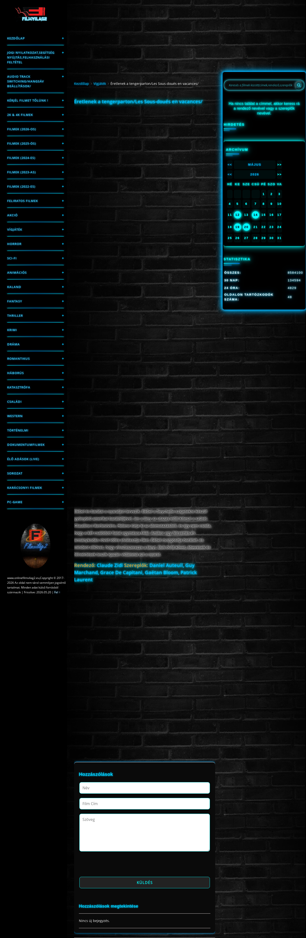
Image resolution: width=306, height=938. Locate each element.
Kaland (14, 287)
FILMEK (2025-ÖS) (21, 143)
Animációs (17, 272)
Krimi (12, 330)
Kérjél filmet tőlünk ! (27, 100)
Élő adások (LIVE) (23, 459)
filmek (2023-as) (21, 172)
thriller (15, 315)
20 (246, 227)
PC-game (14, 502)
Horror (14, 244)
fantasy (14, 301)
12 (237, 215)
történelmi (17, 430)
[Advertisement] (144, 139)
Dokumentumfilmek (26, 444)
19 (237, 227)
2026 (254, 174)
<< (230, 164)
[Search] (299, 85)
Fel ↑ (57, 592)
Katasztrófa (18, 387)
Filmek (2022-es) (21, 186)
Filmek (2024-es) (21, 158)
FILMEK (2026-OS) (21, 129)
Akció (12, 215)
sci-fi (12, 258)
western (15, 416)
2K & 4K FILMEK (20, 115)
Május (255, 164)
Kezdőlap (16, 38)
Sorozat (14, 473)
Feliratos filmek (22, 201)
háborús (15, 373)
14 (255, 215)
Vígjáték (14, 229)
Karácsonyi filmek (24, 487)
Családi (14, 401)
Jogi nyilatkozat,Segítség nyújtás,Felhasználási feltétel (31, 57)
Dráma (13, 344)
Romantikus (18, 358)
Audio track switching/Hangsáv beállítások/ (25, 81)
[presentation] (115, 865)
